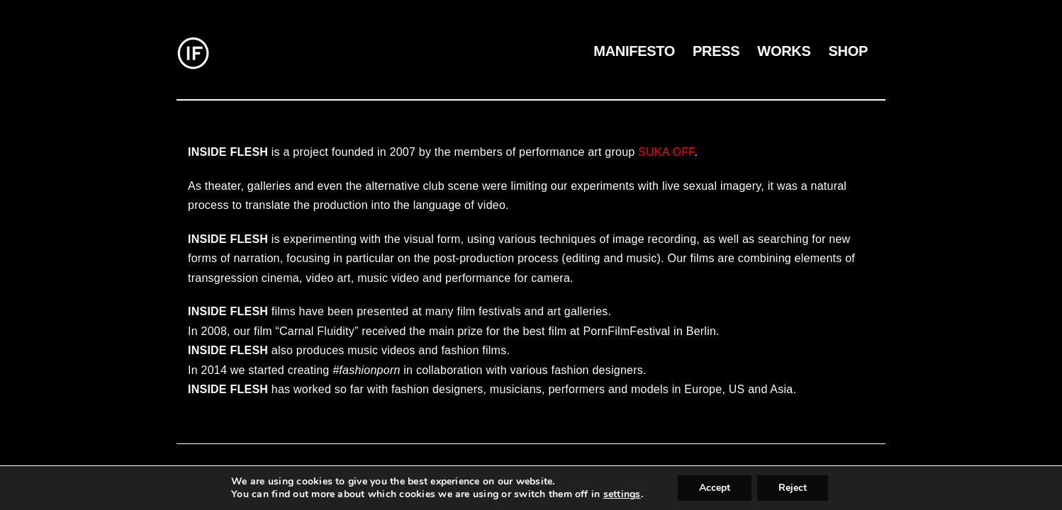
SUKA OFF (666, 152)
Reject (792, 487)
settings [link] (622, 494)
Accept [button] (714, 487)
